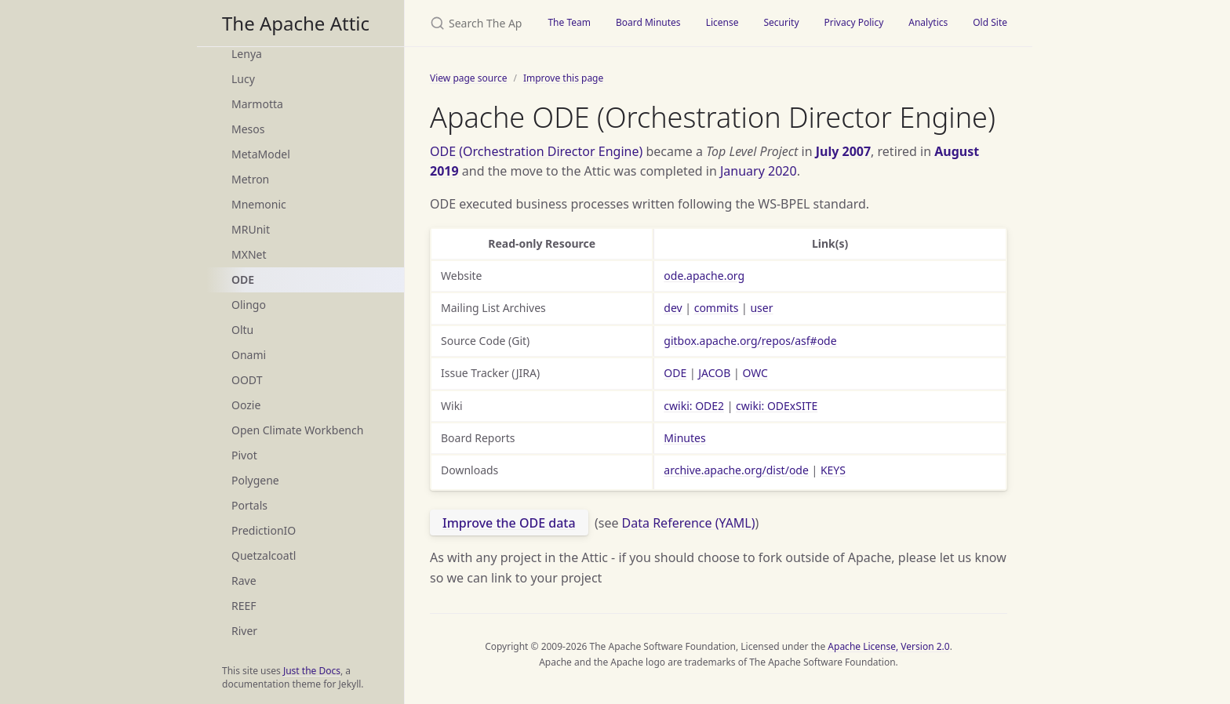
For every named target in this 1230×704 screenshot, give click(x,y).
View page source (468, 78)
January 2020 (758, 171)
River (244, 630)
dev (673, 307)
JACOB (714, 372)
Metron (250, 179)
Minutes (684, 437)
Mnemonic (258, 204)
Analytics (928, 22)
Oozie (245, 404)
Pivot (244, 455)
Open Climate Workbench (297, 430)
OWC (755, 372)
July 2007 (843, 151)
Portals (249, 505)
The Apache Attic (295, 23)
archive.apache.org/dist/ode (736, 470)
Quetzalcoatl (263, 555)
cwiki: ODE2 (694, 405)
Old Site (990, 22)
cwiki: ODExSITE (776, 405)
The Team (569, 22)
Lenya (246, 53)
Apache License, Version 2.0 (888, 646)
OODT (246, 379)
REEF (244, 605)
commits (716, 307)
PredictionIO (263, 530)
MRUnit (250, 229)
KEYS (833, 470)
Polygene (255, 480)
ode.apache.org (704, 275)
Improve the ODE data (509, 523)
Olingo (248, 304)
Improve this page (563, 78)
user (761, 307)
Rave (244, 580)
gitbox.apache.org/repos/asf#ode (750, 340)
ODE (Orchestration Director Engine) (536, 151)
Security (781, 22)
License (722, 22)
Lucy (243, 78)
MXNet (249, 254)
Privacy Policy (854, 22)
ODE (242, 279)
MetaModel (260, 154)
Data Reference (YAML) (688, 523)
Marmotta (257, 103)
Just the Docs (311, 670)
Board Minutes (648, 22)
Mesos (247, 129)
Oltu (242, 329)
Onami (248, 354)
